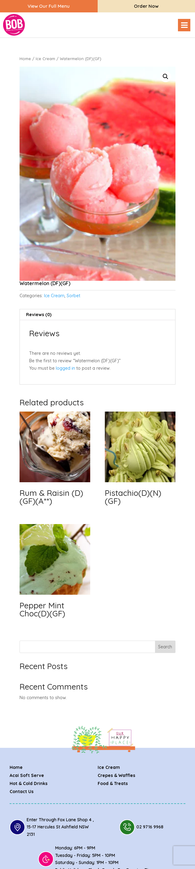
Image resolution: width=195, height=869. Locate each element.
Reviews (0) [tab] (38, 314)
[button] (165, 76)
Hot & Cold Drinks (28, 783)
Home (25, 58)
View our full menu (49, 6)
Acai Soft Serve (27, 775)
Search (165, 647)
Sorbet (73, 295)
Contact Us (21, 791)
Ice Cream (45, 58)
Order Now (146, 6)
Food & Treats (113, 783)
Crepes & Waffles (116, 775)
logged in (65, 368)
